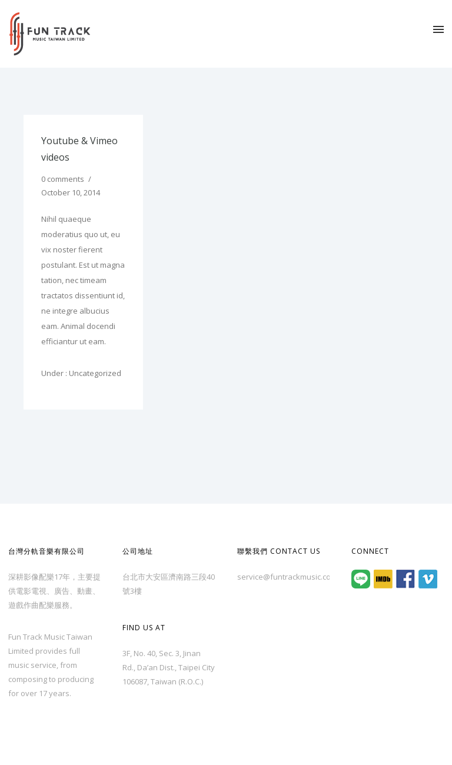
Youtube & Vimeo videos (79, 149)
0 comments (62, 179)
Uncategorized (94, 373)
